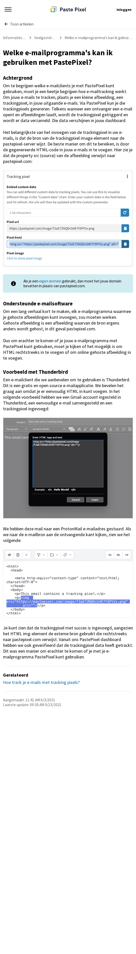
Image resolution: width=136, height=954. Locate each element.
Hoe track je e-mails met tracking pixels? (41, 682)
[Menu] (8, 9)
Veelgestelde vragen (51, 37)
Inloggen (124, 9)
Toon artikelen (19, 24)
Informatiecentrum (19, 37)
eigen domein (50, 281)
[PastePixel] (68, 9)
